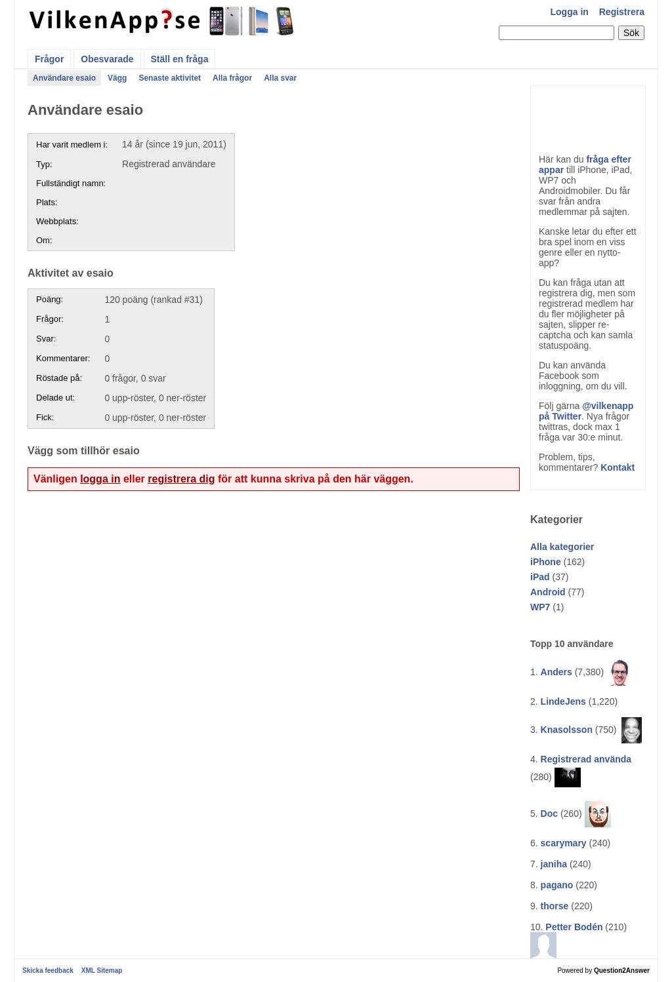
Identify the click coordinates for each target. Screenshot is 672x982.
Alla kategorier (562, 546)
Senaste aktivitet (169, 78)
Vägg (117, 78)
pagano (557, 885)
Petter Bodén (573, 927)
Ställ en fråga (180, 59)
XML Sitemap (102, 970)
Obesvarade (107, 59)
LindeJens (563, 701)
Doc (549, 813)
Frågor (49, 59)
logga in (100, 478)
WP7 (540, 607)
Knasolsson (567, 729)
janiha (554, 864)
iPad (540, 577)
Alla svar (280, 78)
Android (548, 592)
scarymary (564, 843)
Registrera (621, 12)
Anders (556, 672)
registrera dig (181, 478)
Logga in (570, 12)
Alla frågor (232, 78)
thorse (555, 906)
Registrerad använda (586, 759)
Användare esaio (64, 78)
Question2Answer (622, 970)
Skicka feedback (48, 970)
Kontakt (617, 467)
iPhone (545, 562)
